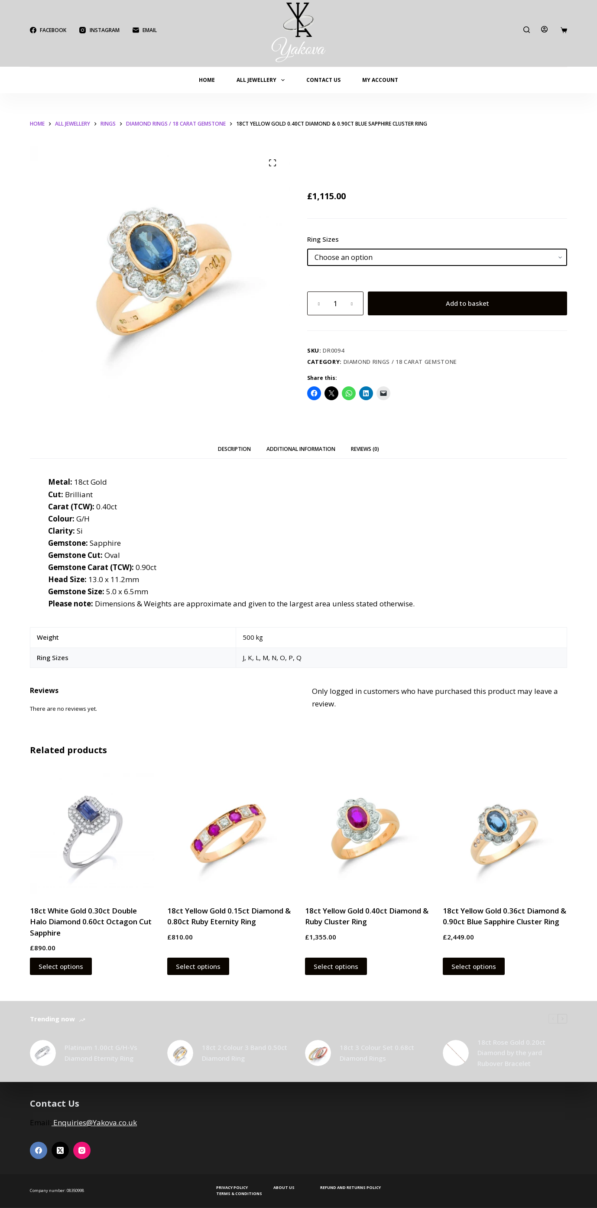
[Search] (526, 29)
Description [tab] (234, 449)
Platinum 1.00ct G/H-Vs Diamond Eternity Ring (101, 1052)
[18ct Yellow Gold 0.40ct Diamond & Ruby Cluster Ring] (367, 832)
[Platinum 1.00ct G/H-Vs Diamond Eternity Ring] (43, 1053)
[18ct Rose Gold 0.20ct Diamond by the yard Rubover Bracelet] (456, 1053)
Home (207, 80)
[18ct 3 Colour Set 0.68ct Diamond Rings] (318, 1053)
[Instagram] (99, 30)
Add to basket (467, 303)
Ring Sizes (323, 239)
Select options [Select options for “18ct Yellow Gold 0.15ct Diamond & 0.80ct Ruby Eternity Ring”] (198, 966)
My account (380, 80)
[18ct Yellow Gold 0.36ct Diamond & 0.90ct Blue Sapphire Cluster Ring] (505, 832)
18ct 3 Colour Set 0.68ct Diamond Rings (377, 1052)
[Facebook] (48, 30)
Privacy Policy (232, 1187)
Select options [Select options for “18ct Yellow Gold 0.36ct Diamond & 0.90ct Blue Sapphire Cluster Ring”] (473, 966)
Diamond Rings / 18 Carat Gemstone (400, 362)
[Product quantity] (335, 303)
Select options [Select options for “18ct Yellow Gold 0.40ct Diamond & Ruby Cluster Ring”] (336, 966)
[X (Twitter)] (60, 1150)
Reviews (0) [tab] (365, 449)
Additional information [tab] (300, 449)
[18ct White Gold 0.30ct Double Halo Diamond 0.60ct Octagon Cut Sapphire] (92, 832)
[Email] (145, 30)
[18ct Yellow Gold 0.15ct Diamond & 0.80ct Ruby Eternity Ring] (229, 832)
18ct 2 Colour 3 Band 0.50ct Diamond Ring (244, 1052)
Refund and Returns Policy (350, 1187)
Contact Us (323, 80)
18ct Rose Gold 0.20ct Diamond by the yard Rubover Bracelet (511, 1053)
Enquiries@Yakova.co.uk (94, 1122)
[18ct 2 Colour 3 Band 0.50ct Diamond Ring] (180, 1053)
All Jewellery (262, 80)
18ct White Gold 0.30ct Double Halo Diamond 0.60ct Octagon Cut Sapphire (91, 922)
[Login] (544, 29)
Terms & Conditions (239, 1193)
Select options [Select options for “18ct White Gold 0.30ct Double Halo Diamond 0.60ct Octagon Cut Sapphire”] (61, 966)
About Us (284, 1187)
